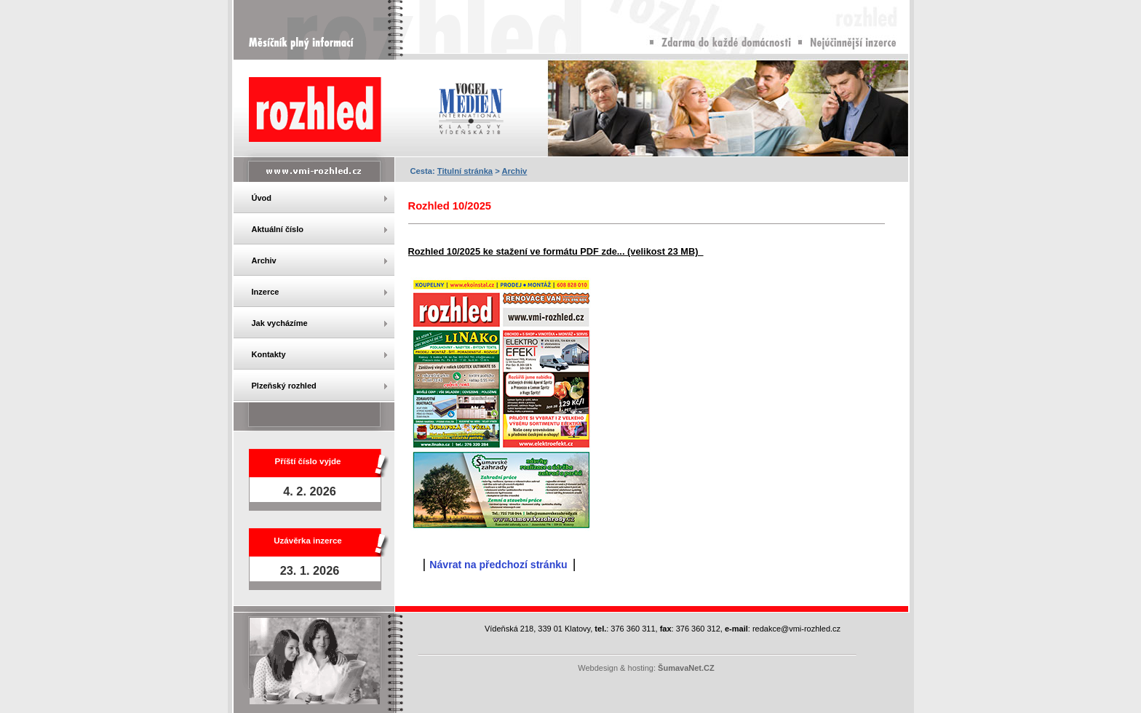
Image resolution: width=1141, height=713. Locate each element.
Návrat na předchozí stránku (498, 564)
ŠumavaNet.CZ (686, 668)
